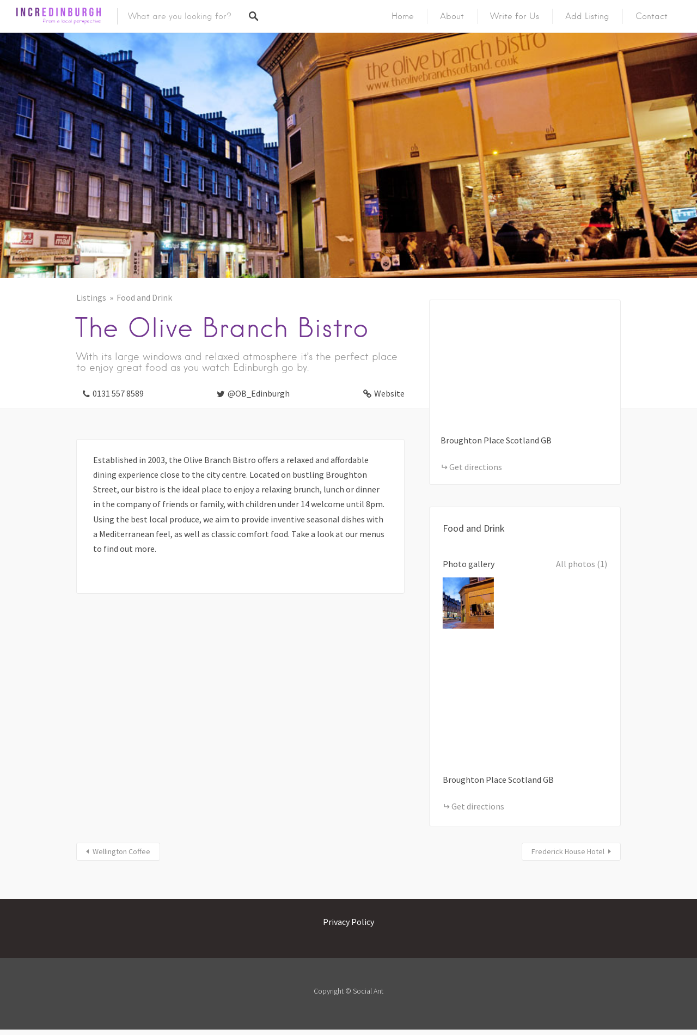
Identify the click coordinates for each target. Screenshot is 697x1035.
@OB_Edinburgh (259, 393)
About (452, 16)
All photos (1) (581, 563)
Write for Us (514, 16)
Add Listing (587, 16)
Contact (651, 16)
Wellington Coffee (121, 851)
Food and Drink (144, 297)
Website (389, 393)
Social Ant (368, 991)
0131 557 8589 (118, 393)
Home (403, 16)
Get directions (475, 466)
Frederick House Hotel (567, 851)
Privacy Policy (348, 921)
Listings (91, 297)
